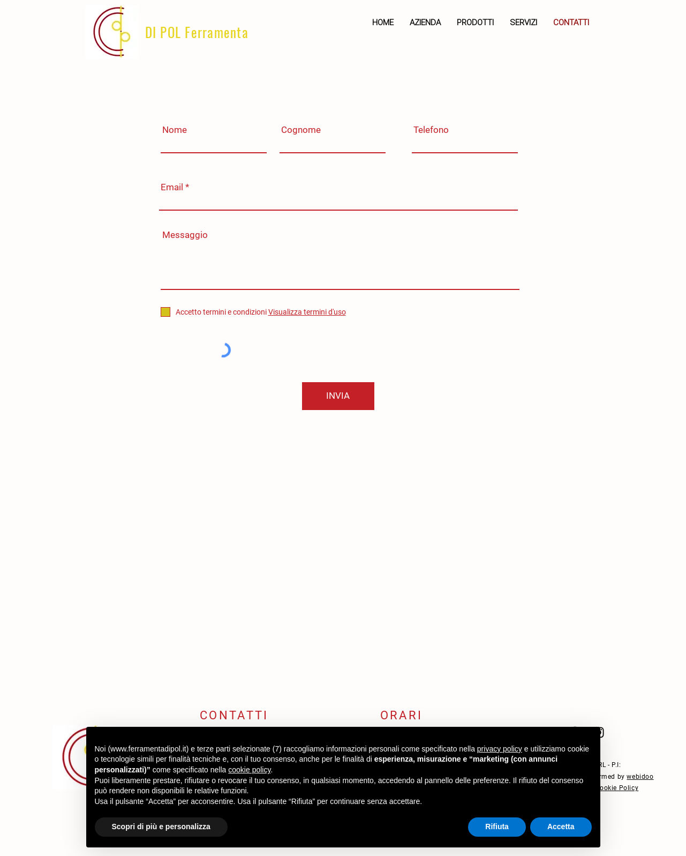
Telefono (431, 130)
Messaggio (185, 235)
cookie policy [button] (249, 769)
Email (172, 187)
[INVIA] (338, 396)
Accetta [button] (561, 826)
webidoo (640, 776)
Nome (174, 130)
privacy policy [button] (499, 749)
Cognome (301, 130)
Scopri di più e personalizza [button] (161, 826)
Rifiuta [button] (497, 826)
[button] (475, 22)
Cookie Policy (616, 788)
